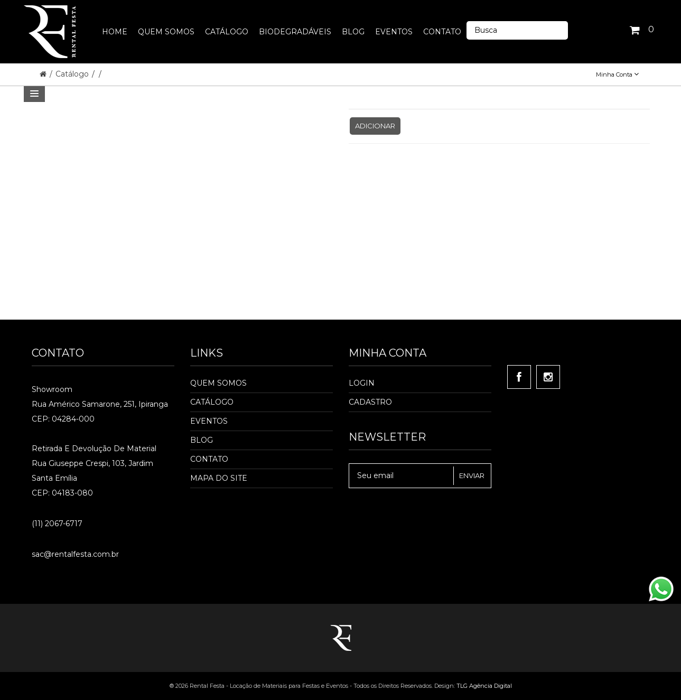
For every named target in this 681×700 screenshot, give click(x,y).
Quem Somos (218, 383)
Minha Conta (617, 74)
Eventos (209, 421)
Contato (209, 459)
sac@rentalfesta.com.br (75, 554)
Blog (201, 440)
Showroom (52, 389)
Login (362, 383)
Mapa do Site (218, 478)
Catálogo (73, 74)
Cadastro (370, 402)
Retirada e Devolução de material (94, 448)
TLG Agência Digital (484, 685)
